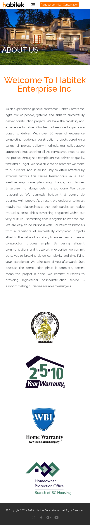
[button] (59, 4)
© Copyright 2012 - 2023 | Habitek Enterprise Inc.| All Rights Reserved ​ (45, 510)
